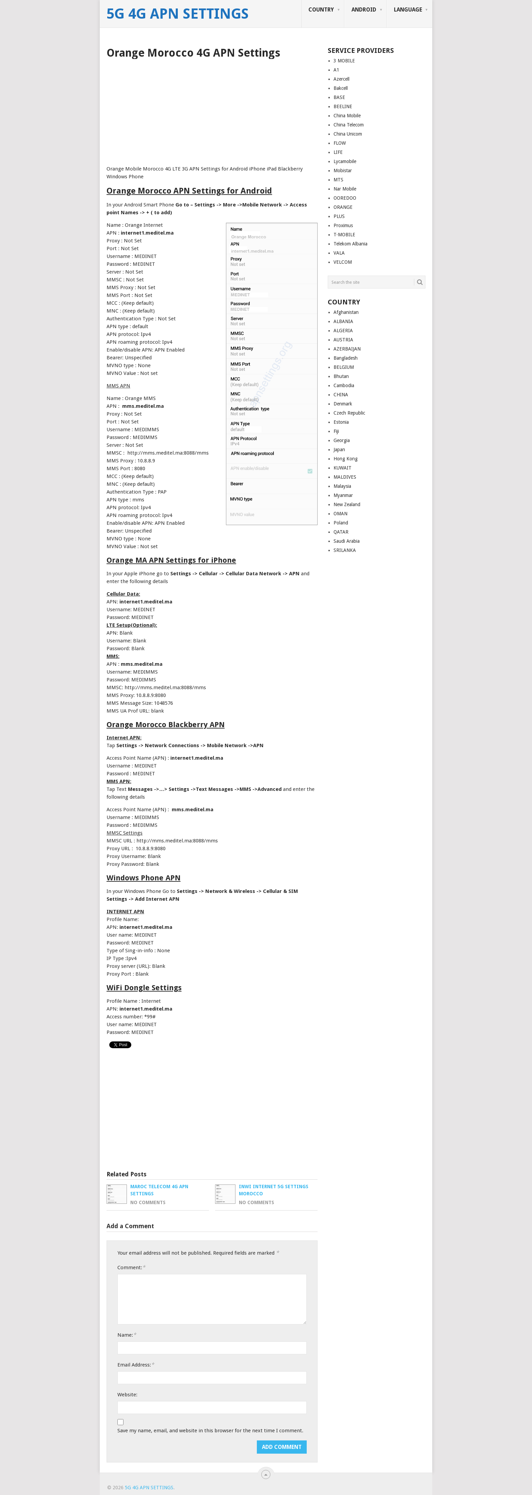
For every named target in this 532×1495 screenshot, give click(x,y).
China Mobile (347, 115)
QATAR (341, 532)
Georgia (342, 440)
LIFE (338, 152)
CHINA (341, 394)
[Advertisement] (212, 109)
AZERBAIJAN (347, 349)
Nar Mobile (345, 189)
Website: (127, 1395)
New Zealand (347, 504)
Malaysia (342, 486)
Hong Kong (346, 458)
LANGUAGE (408, 9)
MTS (338, 179)
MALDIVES (345, 477)
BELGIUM (344, 367)
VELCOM (343, 262)
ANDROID (364, 9)
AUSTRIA (343, 339)
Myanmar (343, 495)
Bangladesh (346, 358)
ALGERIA (343, 330)
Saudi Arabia (347, 541)
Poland (341, 522)
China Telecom (349, 124)
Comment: (131, 1267)
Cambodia (344, 385)
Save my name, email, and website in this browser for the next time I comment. (210, 1431)
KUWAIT (343, 468)
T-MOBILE (344, 234)
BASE (339, 97)
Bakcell (341, 88)
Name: (126, 1335)
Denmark (343, 403)
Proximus (343, 225)
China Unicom (348, 134)
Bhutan (341, 376)
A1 (336, 70)
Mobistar (343, 170)
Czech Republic (349, 413)
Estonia (341, 422)
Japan (339, 449)
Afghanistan (346, 312)
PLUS (339, 216)
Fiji (336, 431)
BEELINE (343, 106)
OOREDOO (345, 198)
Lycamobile (345, 161)
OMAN (340, 513)
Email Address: (135, 1364)
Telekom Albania (350, 243)
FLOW (340, 143)
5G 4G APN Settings (178, 14)
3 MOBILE (344, 60)
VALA (339, 253)
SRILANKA (345, 550)
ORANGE (343, 207)
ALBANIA (343, 321)
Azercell (341, 79)
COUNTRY (321, 9)
